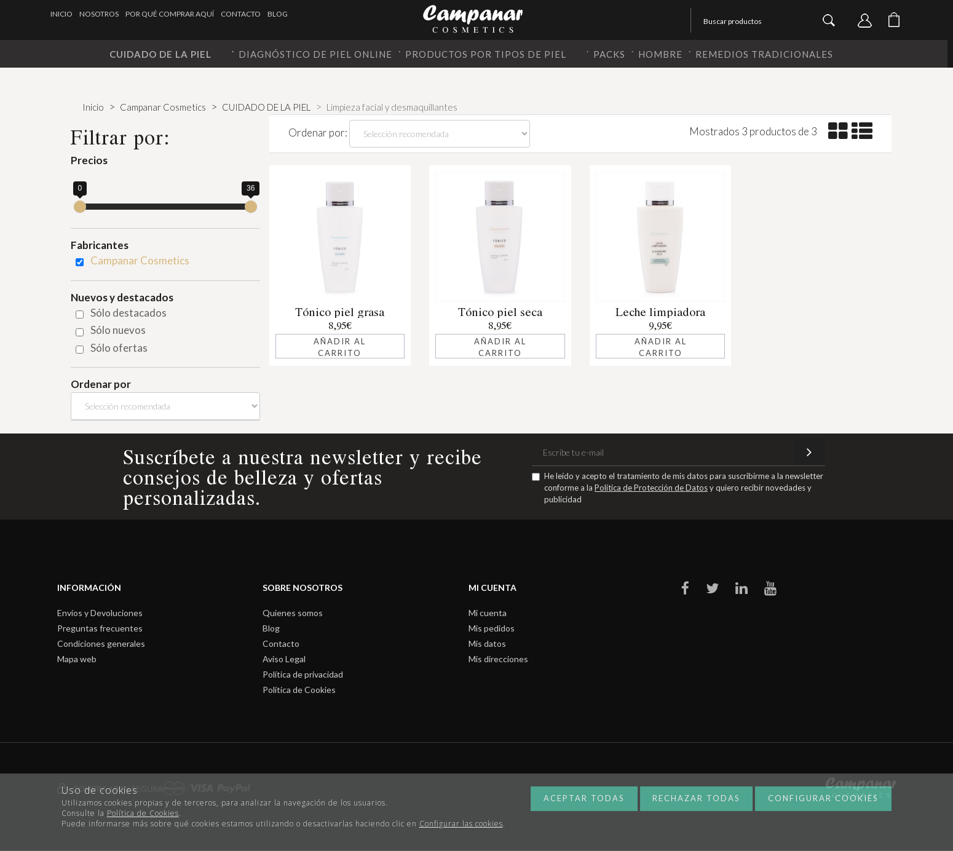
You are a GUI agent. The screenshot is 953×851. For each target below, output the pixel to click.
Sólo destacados (128, 312)
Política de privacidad (303, 674)
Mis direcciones (498, 659)
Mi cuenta (488, 613)
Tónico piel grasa (339, 312)
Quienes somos (293, 613)
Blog (277, 13)
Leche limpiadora (660, 312)
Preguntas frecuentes (100, 628)
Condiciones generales (101, 643)
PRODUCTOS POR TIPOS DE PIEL (492, 54)
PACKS (609, 54)
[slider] (80, 206)
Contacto (241, 13)
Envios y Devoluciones (100, 613)
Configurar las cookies (461, 823)
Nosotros (99, 13)
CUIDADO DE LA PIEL (167, 54)
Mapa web (77, 659)
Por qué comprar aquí (169, 13)
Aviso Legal (284, 659)
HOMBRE (660, 54)
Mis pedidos (492, 628)
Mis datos (487, 643)
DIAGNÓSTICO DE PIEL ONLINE (315, 54)
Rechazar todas (696, 798)
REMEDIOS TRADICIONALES (764, 54)
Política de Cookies (299, 689)
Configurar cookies (823, 798)
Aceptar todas (584, 798)
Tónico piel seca (500, 312)
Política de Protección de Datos (651, 488)
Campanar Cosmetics (139, 260)
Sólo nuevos (118, 329)
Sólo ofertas (119, 347)
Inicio (61, 13)
